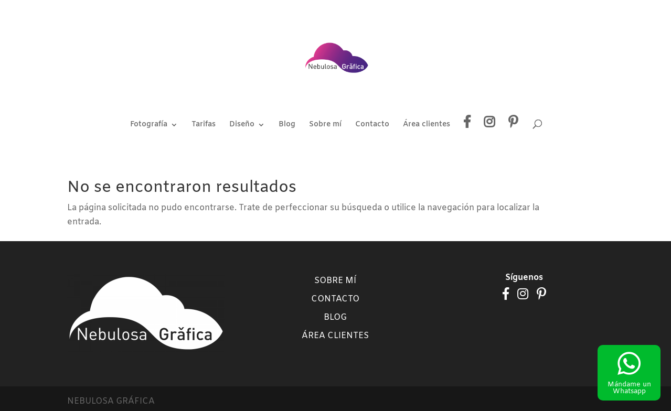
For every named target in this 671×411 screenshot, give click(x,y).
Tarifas (203, 125)
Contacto (372, 125)
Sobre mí (325, 125)
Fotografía (148, 125)
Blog (287, 125)
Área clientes (426, 125)
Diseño (241, 125)
